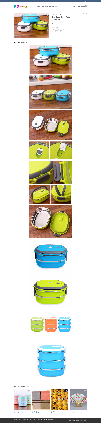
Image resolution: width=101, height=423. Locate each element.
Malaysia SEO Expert (48, 419)
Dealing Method (53, 6)
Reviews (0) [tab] (24, 42)
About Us (56, 1)
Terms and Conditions (69, 1)
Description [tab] (17, 42)
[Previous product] (86, 14)
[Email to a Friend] (58, 30)
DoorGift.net (25, 419)
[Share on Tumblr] (63, 30)
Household (59, 14)
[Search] (31, 6)
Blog (39, 6)
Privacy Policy (78, 1)
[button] (74, 6)
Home (53, 14)
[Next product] (84, 14)
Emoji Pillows (54, 412)
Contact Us (61, 1)
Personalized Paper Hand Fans (77, 412)
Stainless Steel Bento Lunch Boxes (21, 412)
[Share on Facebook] (53, 30)
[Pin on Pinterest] (60, 30)
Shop (34, 6)
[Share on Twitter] (55, 30)
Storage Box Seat (36, 412)
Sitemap (84, 1)
